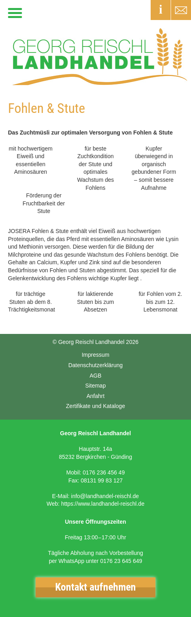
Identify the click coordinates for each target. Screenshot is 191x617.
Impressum (95, 355)
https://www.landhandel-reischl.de (103, 503)
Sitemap (95, 385)
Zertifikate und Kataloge (95, 406)
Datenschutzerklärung (95, 365)
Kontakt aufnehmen (95, 587)
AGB (95, 375)
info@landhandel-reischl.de (105, 496)
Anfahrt (95, 396)
